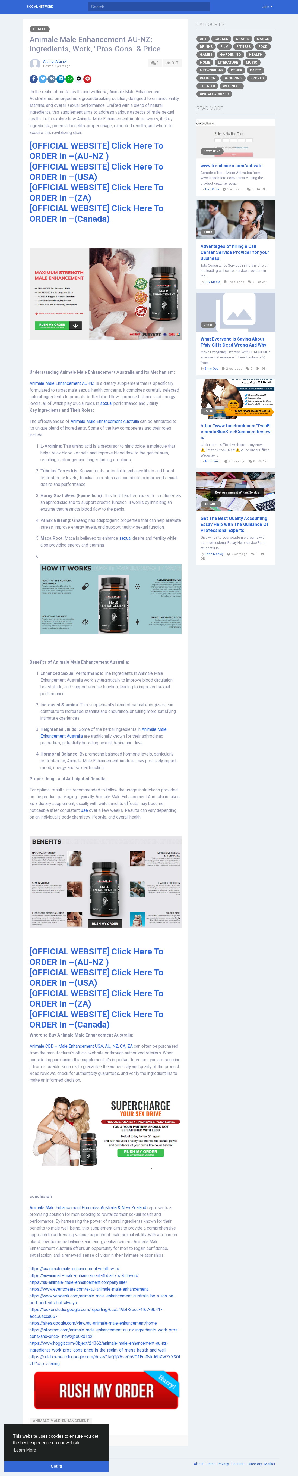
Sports (257, 78)
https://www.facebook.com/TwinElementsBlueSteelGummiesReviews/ (235, 431)
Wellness (231, 86)
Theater (207, 86)
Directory (255, 1464)
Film (224, 47)
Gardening (230, 54)
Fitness (243, 47)
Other (236, 70)
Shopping (233, 78)
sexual (106, 403)
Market (269, 1464)
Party (255, 70)
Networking (211, 70)
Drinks (206, 47)
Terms (211, 1464)
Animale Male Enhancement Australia (105, 421)
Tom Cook (212, 189)
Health (39, 29)
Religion (208, 78)
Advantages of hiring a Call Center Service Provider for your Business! (235, 252)
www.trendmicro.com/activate (232, 165)
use (85, 810)
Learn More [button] (25, 1450)
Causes (221, 39)
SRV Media (212, 282)
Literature (228, 62)
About (199, 1464)
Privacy (224, 1464)
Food (263, 47)
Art (203, 39)
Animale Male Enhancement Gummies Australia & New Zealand (88, 1207)
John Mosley (214, 554)
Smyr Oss (211, 368)
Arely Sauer (213, 461)
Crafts (242, 39)
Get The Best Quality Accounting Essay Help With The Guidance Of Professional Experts (234, 524)
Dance (263, 39)
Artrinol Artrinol (55, 61)
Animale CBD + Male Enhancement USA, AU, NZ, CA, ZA (82, 1046)
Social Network (40, 6)
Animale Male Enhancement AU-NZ (62, 383)
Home (205, 62)
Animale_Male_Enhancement (61, 1421)
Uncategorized (214, 94)
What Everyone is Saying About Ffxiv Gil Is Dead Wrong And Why (233, 342)
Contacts (238, 1464)
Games (206, 54)
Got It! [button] (56, 1466)
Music (251, 62)
